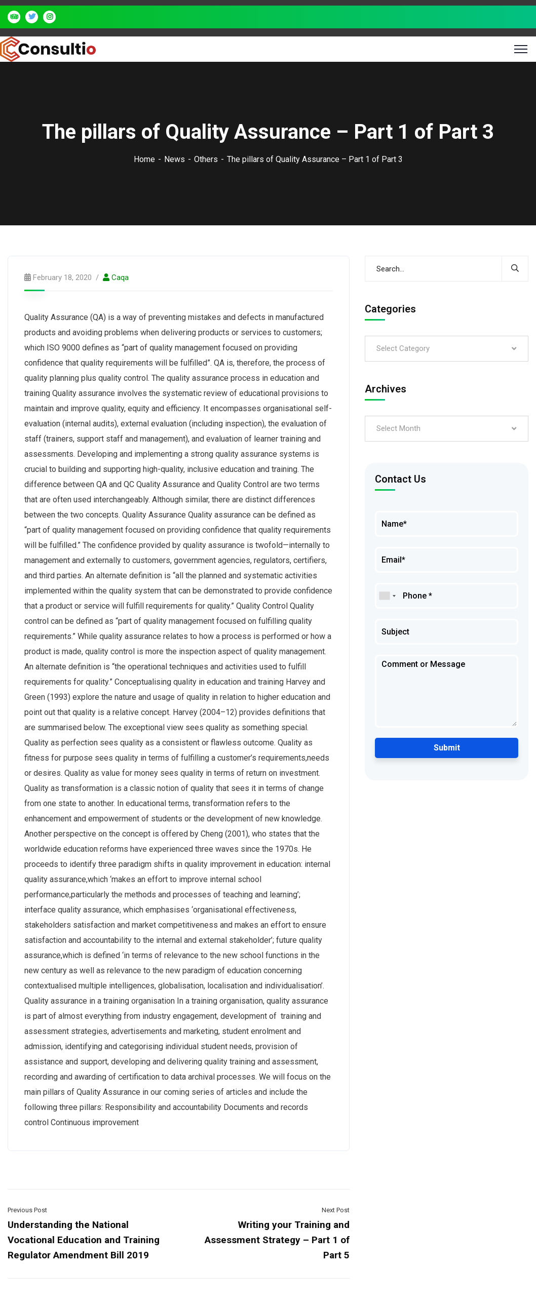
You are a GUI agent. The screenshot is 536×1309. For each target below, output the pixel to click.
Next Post (336, 1210)
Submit (447, 747)
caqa (120, 277)
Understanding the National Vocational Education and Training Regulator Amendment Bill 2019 (84, 1240)
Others (206, 159)
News (174, 159)
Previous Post (27, 1210)
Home (144, 159)
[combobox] (387, 595)
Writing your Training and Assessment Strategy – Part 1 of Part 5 (277, 1240)
